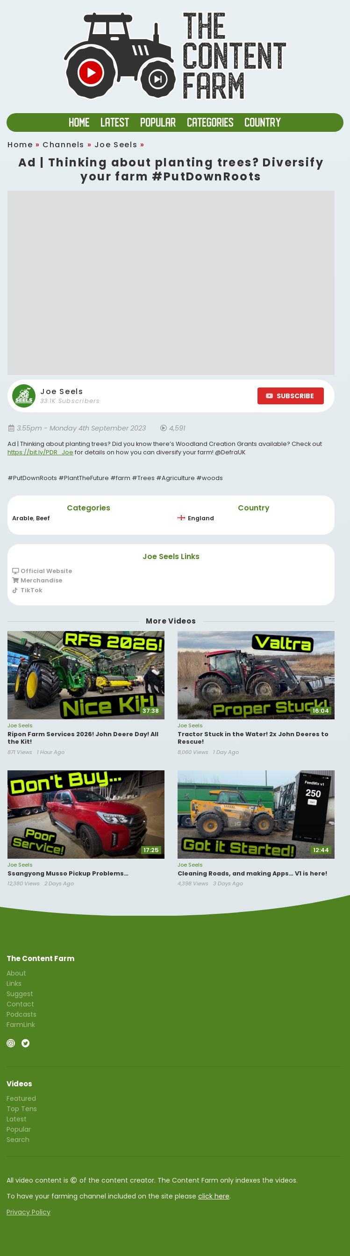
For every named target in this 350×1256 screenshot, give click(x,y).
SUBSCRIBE (290, 396)
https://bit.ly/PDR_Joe (40, 452)
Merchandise (37, 580)
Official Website (42, 571)
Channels (64, 144)
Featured (21, 1099)
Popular (19, 1129)
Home (20, 144)
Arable (22, 518)
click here (213, 1196)
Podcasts (21, 1014)
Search (18, 1139)
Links (14, 983)
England (196, 518)
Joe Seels (115, 144)
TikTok (27, 590)
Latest (17, 1119)
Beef (43, 518)
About (16, 973)
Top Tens (22, 1108)
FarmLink (21, 1024)
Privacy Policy (28, 1212)
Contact (20, 1004)
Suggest (20, 993)
